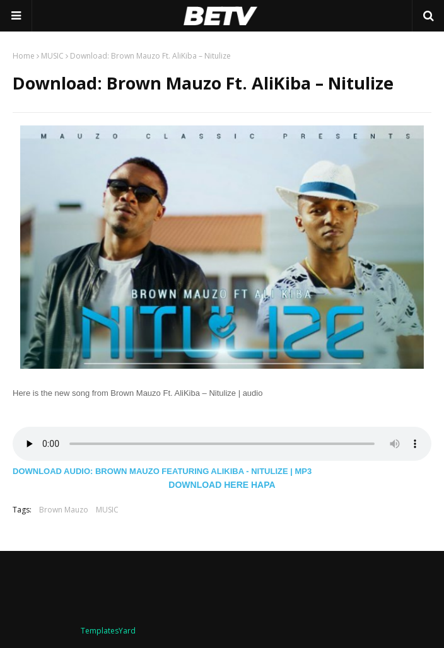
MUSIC (52, 55)
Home (24, 55)
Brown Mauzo (63, 509)
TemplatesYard (108, 630)
